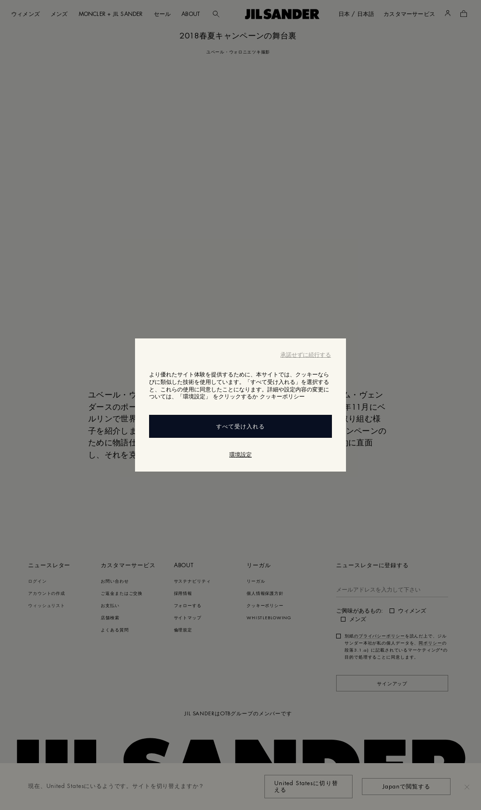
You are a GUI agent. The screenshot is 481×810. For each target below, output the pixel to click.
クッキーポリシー (282, 396)
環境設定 (240, 455)
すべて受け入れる (240, 426)
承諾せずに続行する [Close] (305, 355)
